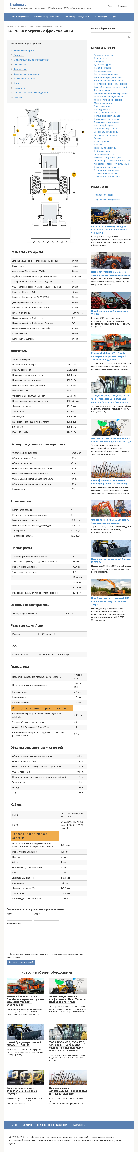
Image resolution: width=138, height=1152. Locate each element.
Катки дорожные (102, 71)
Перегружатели (102, 109)
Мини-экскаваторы (103, 103)
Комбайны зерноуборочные (108, 77)
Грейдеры (99, 61)
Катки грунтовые (102, 68)
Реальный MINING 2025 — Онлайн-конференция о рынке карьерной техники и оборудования (25, 1000)
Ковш (16, 83)
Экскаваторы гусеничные (107, 167)
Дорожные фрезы (103, 64)
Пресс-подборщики (103, 125)
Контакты (122, 6)
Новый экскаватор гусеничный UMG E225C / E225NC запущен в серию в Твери (110, 601)
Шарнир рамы (20, 69)
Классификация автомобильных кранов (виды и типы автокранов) (68, 1091)
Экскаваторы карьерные (106, 170)
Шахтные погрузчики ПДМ (107, 157)
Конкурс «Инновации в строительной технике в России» (22, 1091)
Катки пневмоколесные (106, 74)
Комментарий (14, 923)
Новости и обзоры (104, 195)
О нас (110, 6)
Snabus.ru (17, 4)
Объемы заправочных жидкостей (31, 92)
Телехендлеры (101, 141)
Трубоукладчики (102, 151)
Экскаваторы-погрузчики (76, 16)
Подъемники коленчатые (106, 119)
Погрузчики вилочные (105, 112)
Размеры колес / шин (24, 78)
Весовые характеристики (26, 74)
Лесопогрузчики (102, 90)
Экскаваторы (100, 16)
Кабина (18, 97)
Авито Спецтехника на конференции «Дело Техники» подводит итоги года (68, 999)
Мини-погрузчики (20, 16)
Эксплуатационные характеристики (31, 60)
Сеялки (97, 138)
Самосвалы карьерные (105, 128)
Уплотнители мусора (104, 154)
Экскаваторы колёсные (106, 173)
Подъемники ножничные (106, 122)
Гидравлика (19, 88)
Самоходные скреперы (105, 135)
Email (37, 914)
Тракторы (116, 16)
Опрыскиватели (102, 106)
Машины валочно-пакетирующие (111, 93)
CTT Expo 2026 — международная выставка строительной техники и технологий (109, 229)
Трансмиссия (19, 64)
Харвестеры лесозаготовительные (111, 164)
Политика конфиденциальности (52, 1124)
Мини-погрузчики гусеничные (109, 96)
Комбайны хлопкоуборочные (108, 80)
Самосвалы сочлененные (107, 132)
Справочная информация (107, 199)
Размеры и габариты (23, 50)
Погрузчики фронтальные (46, 16)
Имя (9, 914)
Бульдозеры (100, 58)
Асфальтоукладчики (104, 55)
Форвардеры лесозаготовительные (112, 160)
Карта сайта (79, 1124)
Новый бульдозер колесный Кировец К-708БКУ (24, 1044)
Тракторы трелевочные (106, 148)
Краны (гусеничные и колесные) (110, 87)
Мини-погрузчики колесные (108, 100)
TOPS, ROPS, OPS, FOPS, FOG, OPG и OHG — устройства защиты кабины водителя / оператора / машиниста (67, 1046)
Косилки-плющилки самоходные (110, 84)
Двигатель (18, 55)
